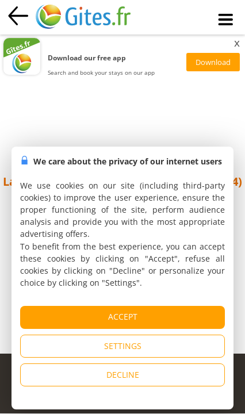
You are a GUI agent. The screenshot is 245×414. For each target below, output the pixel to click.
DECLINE (122, 374)
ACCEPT (122, 316)
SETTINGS (122, 345)
